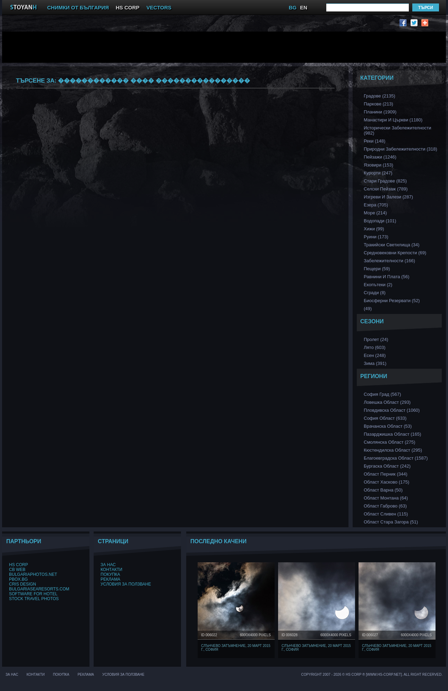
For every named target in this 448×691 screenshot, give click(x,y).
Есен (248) (375, 355)
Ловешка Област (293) (387, 402)
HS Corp (18, 564)
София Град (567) (382, 394)
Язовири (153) (378, 165)
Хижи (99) (374, 228)
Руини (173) (376, 236)
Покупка (110, 574)
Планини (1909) (380, 111)
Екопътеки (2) (378, 284)
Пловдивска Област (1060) (392, 410)
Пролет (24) (376, 339)
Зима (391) (375, 363)
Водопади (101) (380, 220)
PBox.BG (18, 579)
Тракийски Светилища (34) (392, 244)
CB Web (17, 569)
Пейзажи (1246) (380, 157)
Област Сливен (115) (386, 514)
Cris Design (22, 584)
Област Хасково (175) (386, 482)
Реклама (110, 579)
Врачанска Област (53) (388, 426)
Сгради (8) (375, 292)
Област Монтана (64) (386, 498)
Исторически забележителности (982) (397, 130)
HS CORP (127, 7)
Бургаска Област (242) (387, 466)
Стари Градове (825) (385, 181)
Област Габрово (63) (385, 506)
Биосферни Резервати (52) (392, 300)
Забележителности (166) (389, 260)
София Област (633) (385, 418)
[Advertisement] (177, 47)
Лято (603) (375, 347)
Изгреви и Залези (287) (388, 196)
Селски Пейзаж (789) (386, 188)
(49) (368, 308)
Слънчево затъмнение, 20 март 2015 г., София (235, 647)
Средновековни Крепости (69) (395, 252)
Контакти (111, 569)
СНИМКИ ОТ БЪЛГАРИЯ (78, 7)
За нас (108, 564)
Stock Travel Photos (34, 598)
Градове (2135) (379, 96)
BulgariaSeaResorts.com (39, 589)
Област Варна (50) (383, 490)
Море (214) (375, 212)
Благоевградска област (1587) (396, 458)
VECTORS (158, 7)
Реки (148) (374, 141)
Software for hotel (33, 593)
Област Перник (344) (385, 474)
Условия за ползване (126, 584)
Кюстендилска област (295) (393, 450)
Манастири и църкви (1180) (393, 119)
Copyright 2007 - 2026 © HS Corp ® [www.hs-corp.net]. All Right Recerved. (371, 674)
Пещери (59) (377, 268)
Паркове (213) (378, 103)
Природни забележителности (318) (400, 149)
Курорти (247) (378, 173)
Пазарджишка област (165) (392, 434)
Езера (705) (376, 204)
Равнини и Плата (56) (386, 276)
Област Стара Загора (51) (391, 521)
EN (303, 7)
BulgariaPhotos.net (33, 574)
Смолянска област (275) (389, 442)
